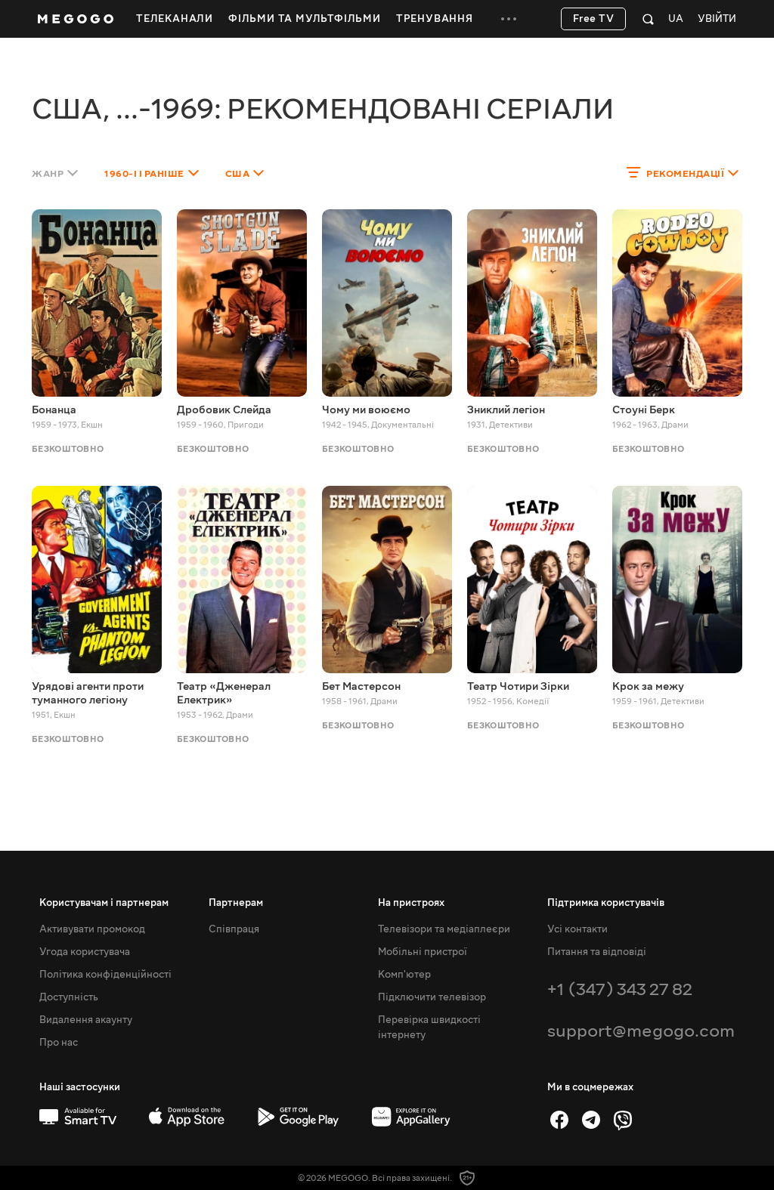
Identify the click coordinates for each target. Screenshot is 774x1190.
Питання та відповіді (596, 952)
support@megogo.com (641, 1031)
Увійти (717, 19)
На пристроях (411, 903)
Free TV (594, 19)
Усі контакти (577, 929)
